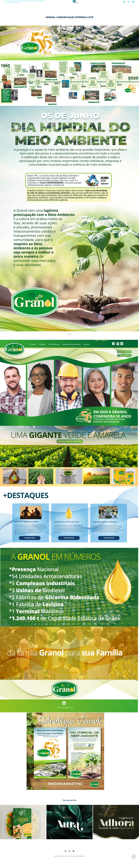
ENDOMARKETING (40, 1)
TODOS (6, 1)
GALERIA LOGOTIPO (18, 1)
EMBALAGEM (26, 1)
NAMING (10, 1)
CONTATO (16, 2)
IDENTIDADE (33, 1)
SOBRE (12, 2)
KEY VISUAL (7, 2)
